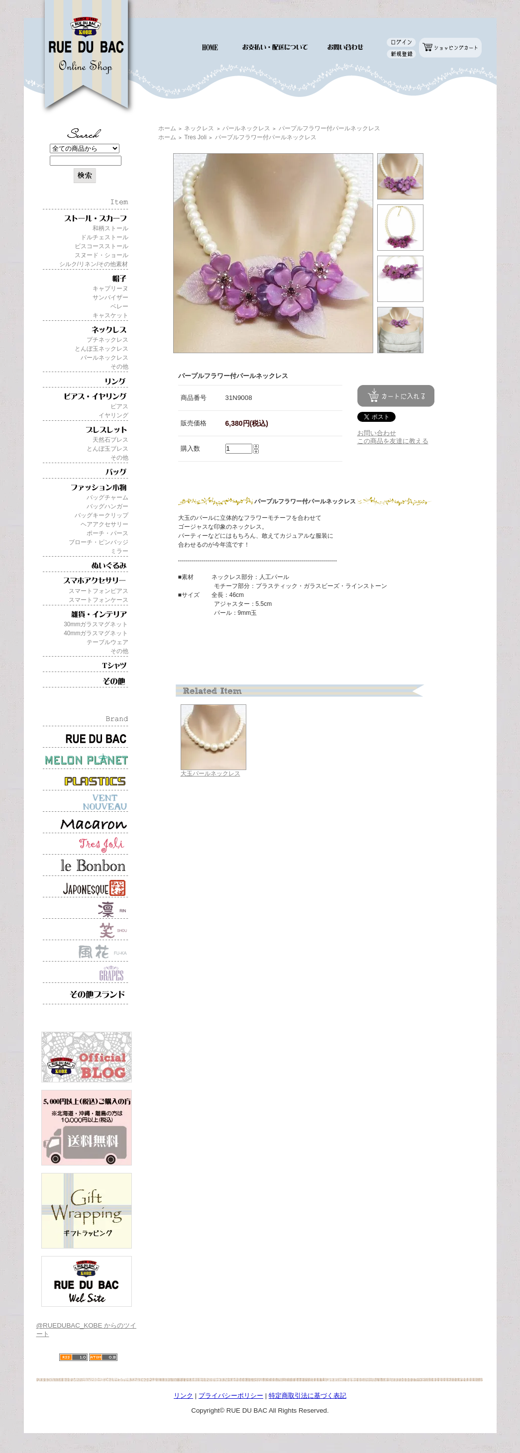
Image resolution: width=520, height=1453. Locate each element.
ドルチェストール (104, 237)
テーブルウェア (107, 642)
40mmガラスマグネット (96, 633)
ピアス (119, 406)
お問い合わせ (376, 433)
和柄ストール (110, 228)
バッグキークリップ (101, 515)
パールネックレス (104, 357)
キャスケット (110, 315)
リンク (183, 1395)
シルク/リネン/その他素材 (93, 264)
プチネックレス (107, 339)
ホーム (167, 128)
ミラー (119, 551)
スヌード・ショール (101, 255)
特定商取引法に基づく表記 (307, 1395)
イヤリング (113, 415)
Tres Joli (195, 137)
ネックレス (199, 128)
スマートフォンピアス (98, 590)
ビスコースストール (101, 246)
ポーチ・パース (107, 533)
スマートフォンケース (98, 599)
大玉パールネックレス (210, 773)
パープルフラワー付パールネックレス (329, 128)
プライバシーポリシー (231, 1395)
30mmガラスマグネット (96, 624)
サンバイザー (110, 297)
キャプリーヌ (110, 288)
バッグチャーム (107, 497)
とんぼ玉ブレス (107, 448)
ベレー (119, 306)
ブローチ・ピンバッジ (98, 542)
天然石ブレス (110, 439)
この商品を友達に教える (392, 441)
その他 (119, 366)
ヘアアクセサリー (104, 524)
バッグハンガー (107, 506)
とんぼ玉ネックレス (101, 348)
